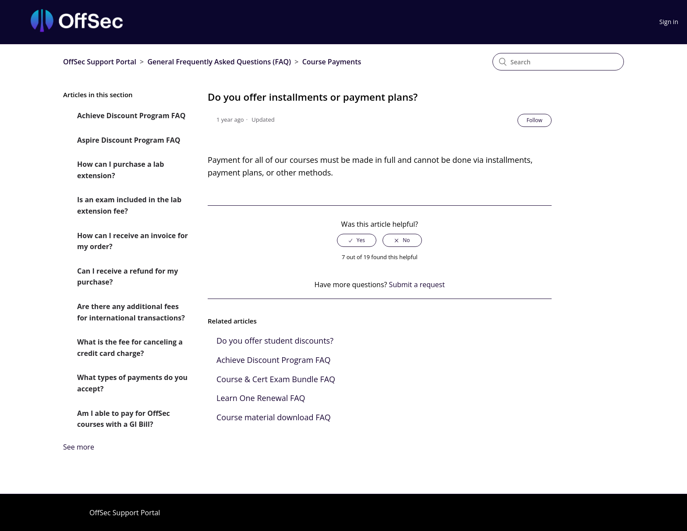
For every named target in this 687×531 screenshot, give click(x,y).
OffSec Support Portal (99, 62)
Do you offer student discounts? (274, 340)
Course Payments (331, 62)
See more (78, 447)
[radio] (356, 240)
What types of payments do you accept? (132, 383)
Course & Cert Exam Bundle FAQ (275, 379)
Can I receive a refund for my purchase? (127, 276)
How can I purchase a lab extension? (120, 169)
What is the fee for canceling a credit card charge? (130, 347)
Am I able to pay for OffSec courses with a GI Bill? (123, 418)
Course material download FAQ (273, 417)
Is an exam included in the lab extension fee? (129, 205)
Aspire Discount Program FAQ (128, 140)
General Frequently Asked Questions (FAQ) (219, 62)
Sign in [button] (668, 22)
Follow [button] (534, 120)
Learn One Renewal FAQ (260, 398)
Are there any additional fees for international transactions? (131, 312)
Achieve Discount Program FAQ (131, 115)
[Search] (558, 61)
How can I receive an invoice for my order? (132, 241)
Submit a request (417, 284)
